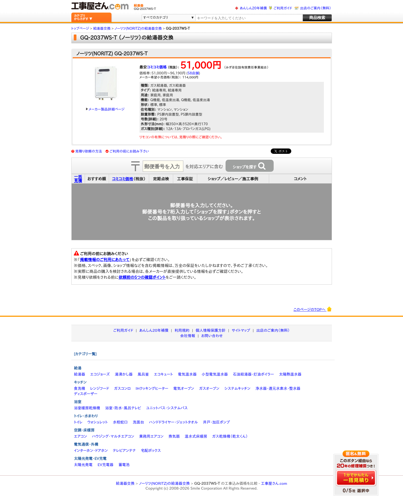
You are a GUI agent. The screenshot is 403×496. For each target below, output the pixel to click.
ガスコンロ (122, 388)
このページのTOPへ (312, 309)
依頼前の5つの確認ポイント (142, 277)
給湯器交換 (125, 483)
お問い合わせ (212, 336)
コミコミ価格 (157, 67)
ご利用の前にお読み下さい (129, 151)
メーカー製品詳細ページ (105, 109)
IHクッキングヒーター (152, 388)
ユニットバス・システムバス (167, 408)
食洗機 (79, 388)
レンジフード (99, 388)
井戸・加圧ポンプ (216, 422)
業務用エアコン (151, 436)
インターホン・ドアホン (91, 450)
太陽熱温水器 (290, 374)
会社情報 (187, 336)
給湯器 (79, 374)
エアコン (80, 436)
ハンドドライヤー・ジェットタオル (173, 422)
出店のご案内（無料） (315, 8)
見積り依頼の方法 (88, 151)
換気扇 (174, 436)
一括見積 (78, 179)
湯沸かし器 (124, 374)
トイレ (78, 422)
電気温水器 (187, 374)
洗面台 (138, 422)
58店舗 (193, 73)
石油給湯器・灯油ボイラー (253, 374)
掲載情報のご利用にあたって (104, 260)
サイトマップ (241, 330)
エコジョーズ (100, 374)
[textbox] (248, 18)
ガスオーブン (209, 388)
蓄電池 (124, 465)
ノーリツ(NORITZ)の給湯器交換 (164, 483)
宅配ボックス (151, 450)
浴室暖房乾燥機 (87, 408)
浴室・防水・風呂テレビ (123, 408)
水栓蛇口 (120, 422)
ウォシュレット (97, 422)
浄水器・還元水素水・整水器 (277, 388)
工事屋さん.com (274, 483)
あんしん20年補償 (253, 8)
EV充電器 (105, 465)
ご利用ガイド (283, 8)
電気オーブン (183, 388)
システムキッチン (237, 388)
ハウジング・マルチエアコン (113, 436)
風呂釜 (143, 374)
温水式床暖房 (196, 436)
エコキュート (163, 374)
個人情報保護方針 (211, 330)
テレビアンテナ (124, 450)
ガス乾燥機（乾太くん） (230, 436)
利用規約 (182, 330)
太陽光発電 (83, 465)
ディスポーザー (86, 394)
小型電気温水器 (215, 374)
